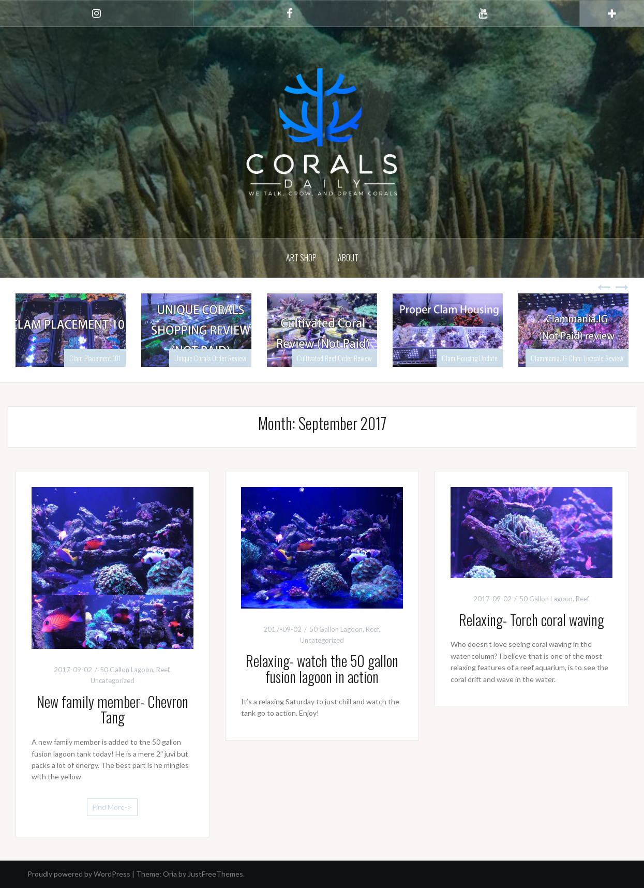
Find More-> (112, 807)
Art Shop (301, 257)
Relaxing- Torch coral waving (531, 619)
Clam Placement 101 (95, 357)
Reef (162, 669)
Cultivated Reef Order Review (334, 357)
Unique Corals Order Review (210, 357)
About (348, 257)
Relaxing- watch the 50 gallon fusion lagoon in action (322, 668)
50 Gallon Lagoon (126, 669)
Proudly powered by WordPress (78, 873)
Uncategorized (112, 680)
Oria (170, 873)
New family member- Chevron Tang (112, 709)
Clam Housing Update (470, 357)
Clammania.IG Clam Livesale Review (577, 357)
